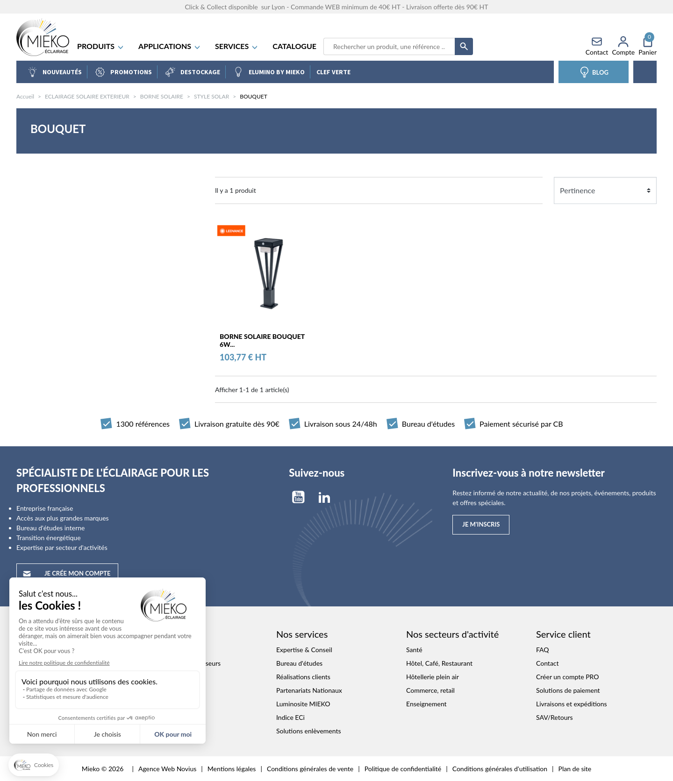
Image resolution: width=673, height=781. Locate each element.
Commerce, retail (430, 690)
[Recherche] (389, 46)
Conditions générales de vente (310, 769)
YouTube (298, 497)
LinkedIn (324, 497)
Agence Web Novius (167, 769)
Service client (563, 634)
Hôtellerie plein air (432, 677)
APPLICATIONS (169, 46)
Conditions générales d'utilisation (499, 769)
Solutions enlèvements (308, 731)
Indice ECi (290, 717)
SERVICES (236, 46)
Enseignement (426, 704)
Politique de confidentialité (403, 769)
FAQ (542, 650)
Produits (100, 46)
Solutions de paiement (568, 690)
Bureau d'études (299, 663)
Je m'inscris (481, 524)
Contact (547, 663)
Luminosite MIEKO (303, 704)
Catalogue (294, 46)
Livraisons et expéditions (571, 704)
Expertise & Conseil (304, 650)
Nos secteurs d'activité (452, 634)
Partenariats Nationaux (309, 690)
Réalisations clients (303, 677)
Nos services (302, 634)
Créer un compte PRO (567, 677)
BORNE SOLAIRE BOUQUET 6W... (262, 341)
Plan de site (575, 769)
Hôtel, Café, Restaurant (439, 663)
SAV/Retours (554, 717)
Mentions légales (232, 769)
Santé (414, 650)
